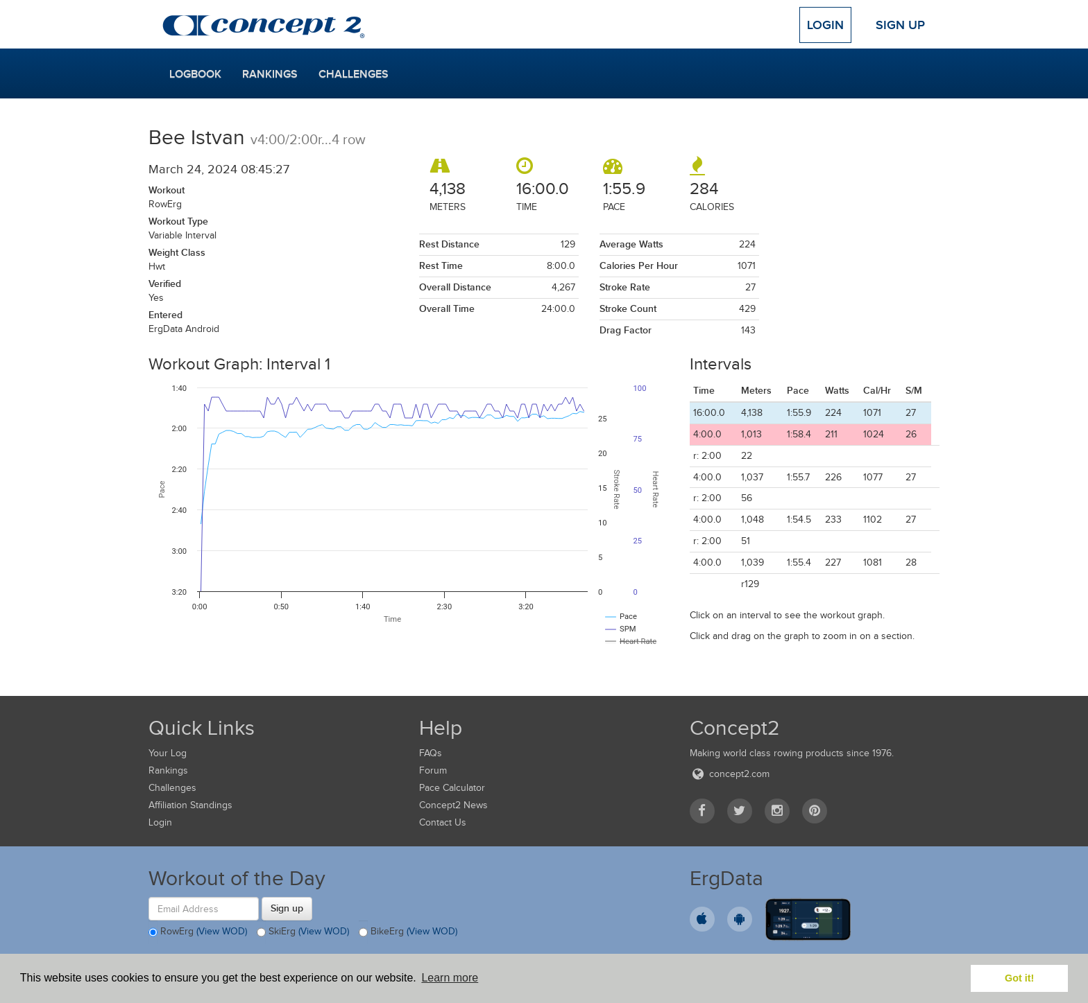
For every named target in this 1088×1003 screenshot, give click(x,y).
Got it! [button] (1019, 978)
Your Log (167, 753)
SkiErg (303, 932)
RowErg (197, 932)
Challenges (353, 74)
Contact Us (442, 822)
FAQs (430, 753)
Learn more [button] (449, 978)
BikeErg (408, 932)
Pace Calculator (452, 788)
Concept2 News (453, 805)
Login (825, 25)
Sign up (287, 908)
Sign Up (900, 25)
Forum (433, 770)
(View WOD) (221, 932)
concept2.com (730, 774)
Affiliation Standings (190, 805)
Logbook (195, 74)
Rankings (270, 74)
